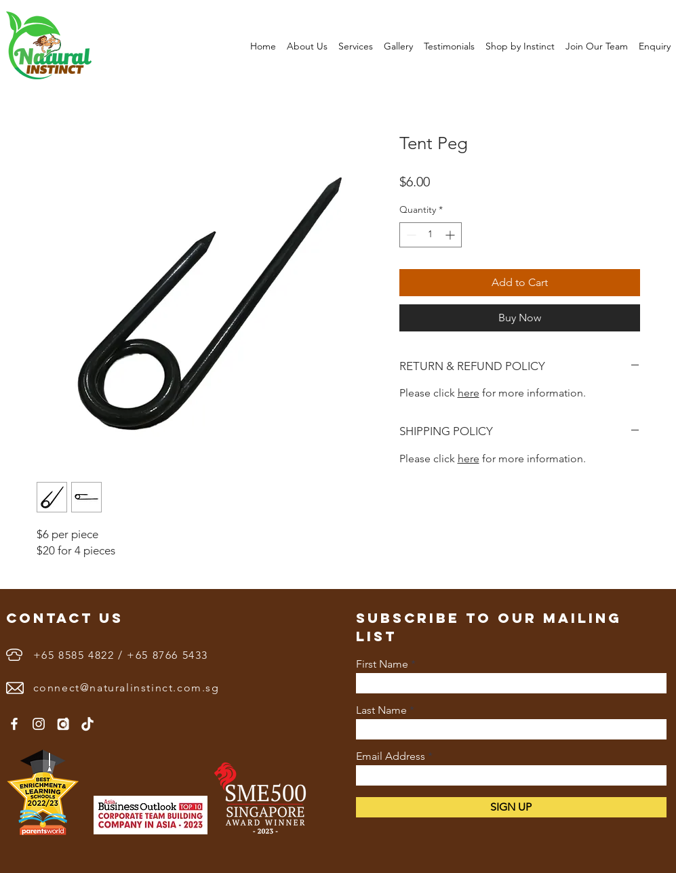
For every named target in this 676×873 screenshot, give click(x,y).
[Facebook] (14, 724)
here (468, 392)
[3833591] (63, 724)
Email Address (390, 756)
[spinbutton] (430, 235)
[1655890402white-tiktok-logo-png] (87, 724)
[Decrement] (409, 235)
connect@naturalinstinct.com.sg (126, 687)
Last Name (381, 710)
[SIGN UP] (511, 807)
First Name (382, 664)
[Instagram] (39, 724)
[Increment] (451, 235)
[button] (307, 46)
